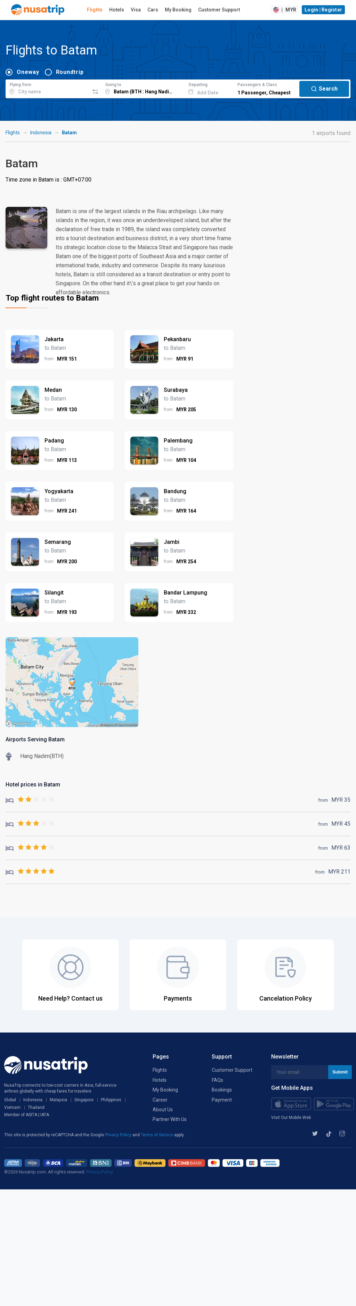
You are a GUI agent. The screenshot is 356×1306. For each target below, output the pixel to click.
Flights (95, 9)
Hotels (116, 9)
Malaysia (58, 1099)
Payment (222, 1100)
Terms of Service (157, 1134)
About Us (163, 1109)
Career (160, 1100)
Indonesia (40, 132)
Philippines (111, 1099)
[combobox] (47, 87)
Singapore (84, 1099)
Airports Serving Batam (35, 739)
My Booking (178, 9)
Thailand (36, 1107)
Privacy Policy (118, 1134)
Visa (136, 9)
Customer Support (219, 9)
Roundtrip (70, 72)
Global (10, 1099)
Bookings (222, 1090)
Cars (152, 9)
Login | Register (323, 9)
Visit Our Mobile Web (291, 1117)
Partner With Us (170, 1119)
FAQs (217, 1080)
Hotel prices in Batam (33, 784)
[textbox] (47, 87)
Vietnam (12, 1107)
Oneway (28, 72)
